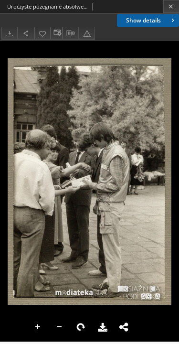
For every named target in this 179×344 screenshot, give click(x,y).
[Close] (171, 6)
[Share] (26, 33)
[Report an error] (87, 33)
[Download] (9, 33)
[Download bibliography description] (71, 33)
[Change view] (56, 33)
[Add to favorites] (42, 33)
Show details (151, 20)
